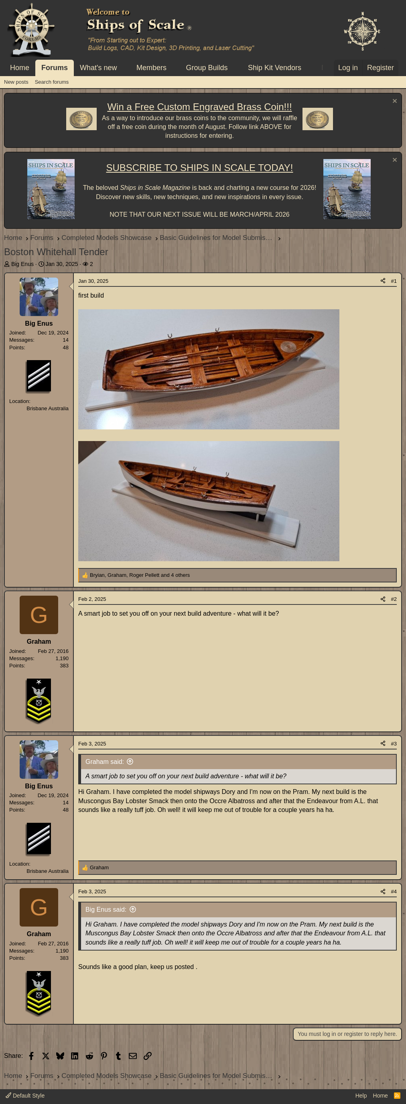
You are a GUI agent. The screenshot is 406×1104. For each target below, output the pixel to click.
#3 (394, 744)
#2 (394, 599)
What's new (98, 68)
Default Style (25, 1095)
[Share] (383, 281)
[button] (124, 68)
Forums (54, 68)
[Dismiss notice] (393, 102)
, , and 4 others (140, 575)
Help (361, 1095)
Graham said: (104, 761)
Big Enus (22, 264)
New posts (16, 82)
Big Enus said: (105, 909)
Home (19, 68)
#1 (394, 281)
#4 (394, 891)
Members (151, 68)
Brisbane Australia (47, 408)
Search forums (52, 82)
